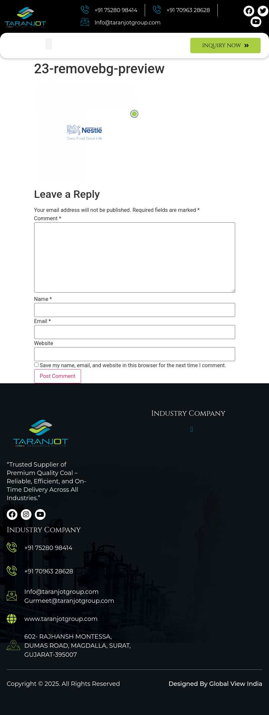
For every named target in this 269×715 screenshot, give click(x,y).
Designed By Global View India (215, 684)
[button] (49, 44)
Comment (47, 218)
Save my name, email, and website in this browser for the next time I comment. (133, 365)
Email (42, 321)
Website (43, 343)
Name (43, 299)
